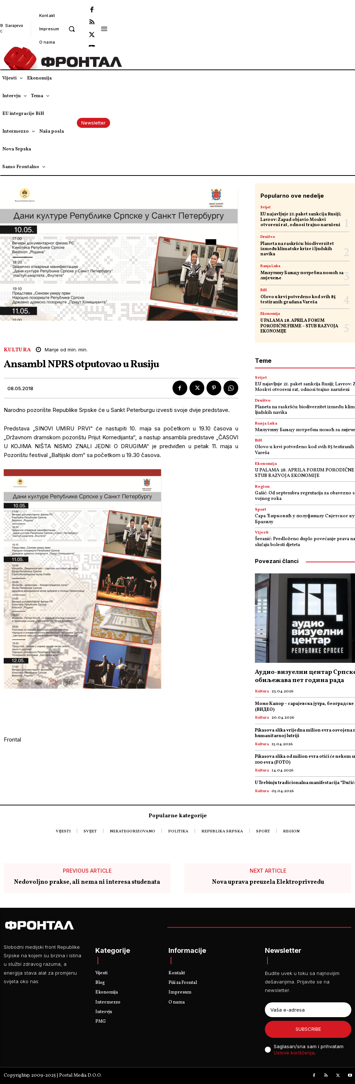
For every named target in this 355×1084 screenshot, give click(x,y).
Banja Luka (270, 266)
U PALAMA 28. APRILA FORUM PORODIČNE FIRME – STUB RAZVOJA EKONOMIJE (299, 326)
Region (262, 487)
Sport (260, 510)
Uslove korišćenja (294, 1053)
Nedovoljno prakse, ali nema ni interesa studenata (87, 882)
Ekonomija (270, 314)
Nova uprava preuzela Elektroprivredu (268, 882)
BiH (263, 290)
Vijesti (262, 533)
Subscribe (308, 1029)
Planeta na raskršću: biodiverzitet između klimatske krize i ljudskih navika (297, 249)
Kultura (17, 350)
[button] (71, 29)
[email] (308, 1009)
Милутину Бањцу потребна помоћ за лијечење (302, 275)
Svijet (265, 207)
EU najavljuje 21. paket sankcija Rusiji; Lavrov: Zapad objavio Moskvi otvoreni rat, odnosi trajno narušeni (300, 219)
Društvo (267, 237)
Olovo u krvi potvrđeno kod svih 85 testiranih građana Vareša (298, 299)
